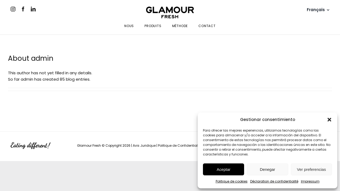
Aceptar (224, 169)
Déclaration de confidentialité (274, 181)
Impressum (310, 181)
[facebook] (23, 9)
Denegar (267, 169)
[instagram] (13, 9)
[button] (329, 119)
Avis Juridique (144, 145)
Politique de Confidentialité (179, 145)
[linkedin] (33, 9)
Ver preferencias (311, 169)
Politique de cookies (232, 181)
